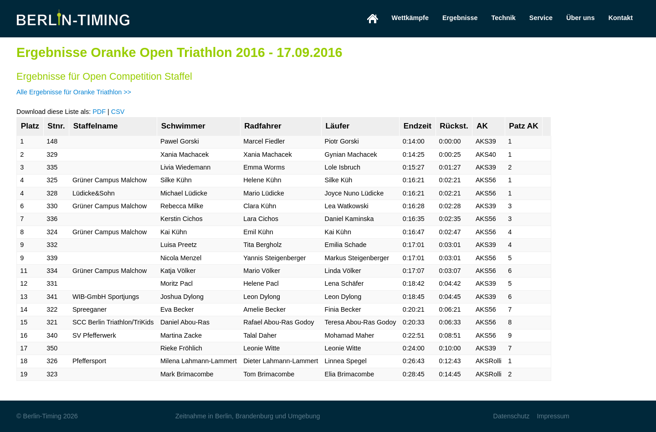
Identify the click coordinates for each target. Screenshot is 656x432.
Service (541, 17)
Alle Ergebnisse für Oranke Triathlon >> (73, 92)
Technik (504, 17)
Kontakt (620, 17)
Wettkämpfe (410, 17)
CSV (118, 111)
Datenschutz (511, 416)
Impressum (553, 416)
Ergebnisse (460, 17)
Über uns (580, 17)
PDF (99, 111)
